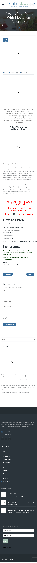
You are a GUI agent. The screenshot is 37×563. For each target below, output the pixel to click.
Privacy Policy (4, 560)
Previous (7, 274)
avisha (5, 72)
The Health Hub (14, 72)
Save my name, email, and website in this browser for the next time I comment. (17, 317)
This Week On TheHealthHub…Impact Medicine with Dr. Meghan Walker (21, 503)
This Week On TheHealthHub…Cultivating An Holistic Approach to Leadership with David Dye (21, 495)
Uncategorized (6, 481)
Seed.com (6, 379)
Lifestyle (5, 465)
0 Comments (24, 72)
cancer (4, 453)
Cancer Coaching (7, 459)
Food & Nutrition (7, 462)
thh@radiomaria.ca (11, 232)
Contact (11, 560)
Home (4, 25)
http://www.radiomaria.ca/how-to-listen (13, 227)
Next (30, 274)
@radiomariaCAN (11, 235)
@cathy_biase (10, 238)
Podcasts (5, 470)
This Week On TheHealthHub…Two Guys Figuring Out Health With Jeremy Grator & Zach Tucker (21, 511)
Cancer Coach (6, 456)
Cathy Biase (12, 557)
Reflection (5, 476)
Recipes (5, 473)
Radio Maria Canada (25, 114)
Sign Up (6, 541)
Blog (4, 451)
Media (4, 467)
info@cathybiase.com (9, 431)
